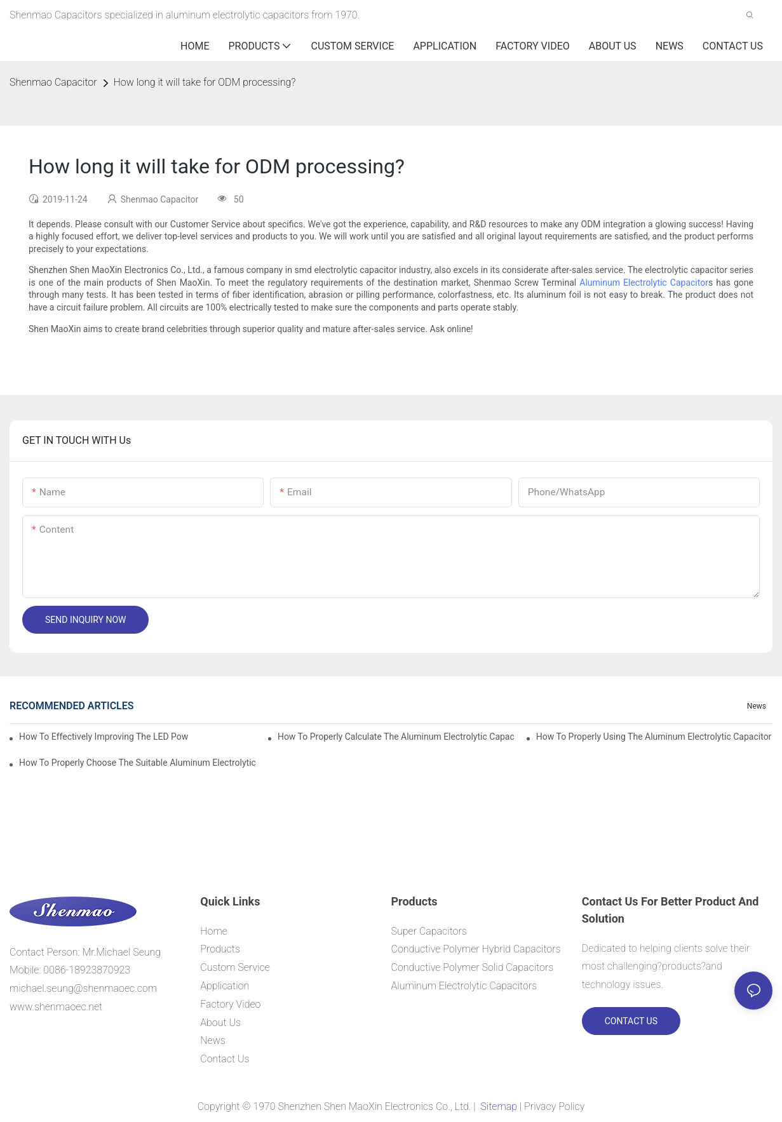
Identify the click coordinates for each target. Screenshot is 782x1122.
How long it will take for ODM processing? (205, 82)
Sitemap (498, 1106)
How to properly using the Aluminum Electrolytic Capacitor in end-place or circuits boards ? (654, 736)
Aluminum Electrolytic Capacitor (643, 282)
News (756, 706)
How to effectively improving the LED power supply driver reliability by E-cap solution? (103, 736)
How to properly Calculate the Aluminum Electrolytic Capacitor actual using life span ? (396, 736)
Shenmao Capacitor (53, 82)
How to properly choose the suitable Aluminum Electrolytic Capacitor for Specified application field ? (137, 763)
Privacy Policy (554, 1106)
